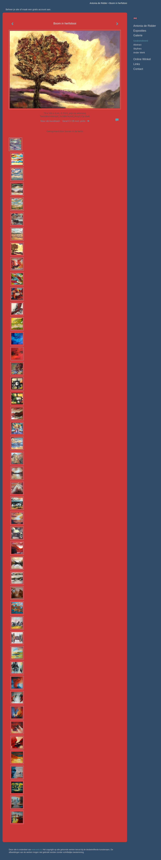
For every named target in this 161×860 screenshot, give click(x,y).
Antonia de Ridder (98, 3)
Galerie (137, 35)
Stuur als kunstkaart (64, 121)
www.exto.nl (37, 850)
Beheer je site (12, 9)
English (135, 18)
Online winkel (142, 59)
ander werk (139, 52)
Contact (138, 69)
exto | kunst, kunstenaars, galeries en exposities (11, 3)
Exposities (139, 30)
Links (136, 64)
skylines (137, 48)
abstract (137, 44)
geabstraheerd (140, 41)
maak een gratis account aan (36, 9)
